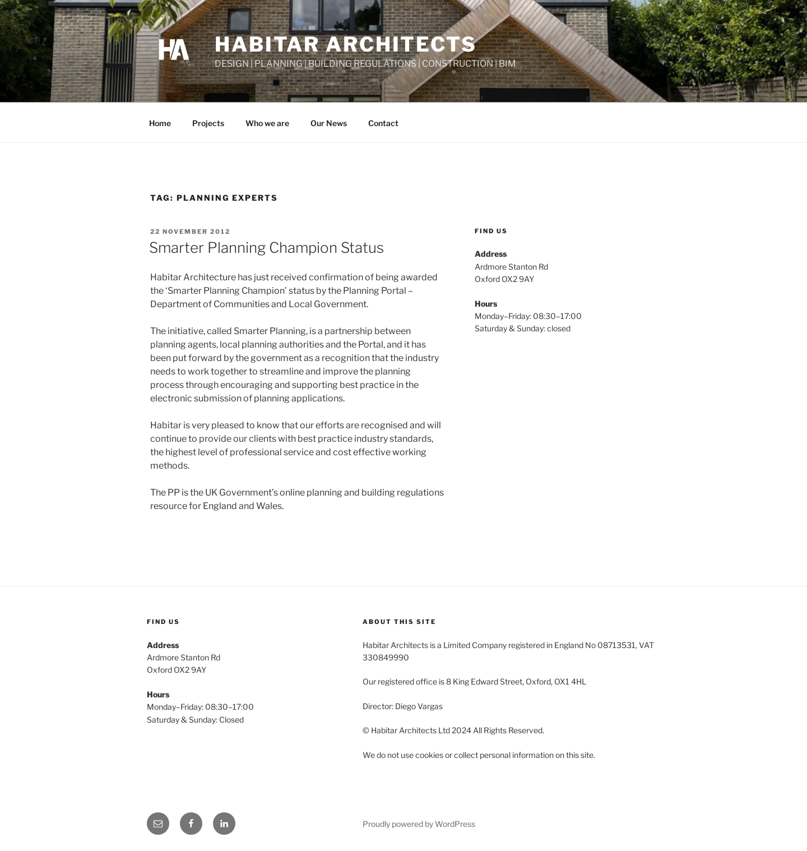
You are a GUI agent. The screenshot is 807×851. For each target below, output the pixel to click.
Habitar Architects (346, 44)
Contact (383, 123)
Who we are (267, 123)
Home (160, 123)
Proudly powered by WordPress (419, 824)
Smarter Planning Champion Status (266, 247)
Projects (208, 123)
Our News (328, 123)
